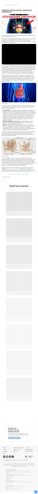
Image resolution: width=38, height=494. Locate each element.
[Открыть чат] (35, 491)
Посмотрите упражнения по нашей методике (19, 175)
